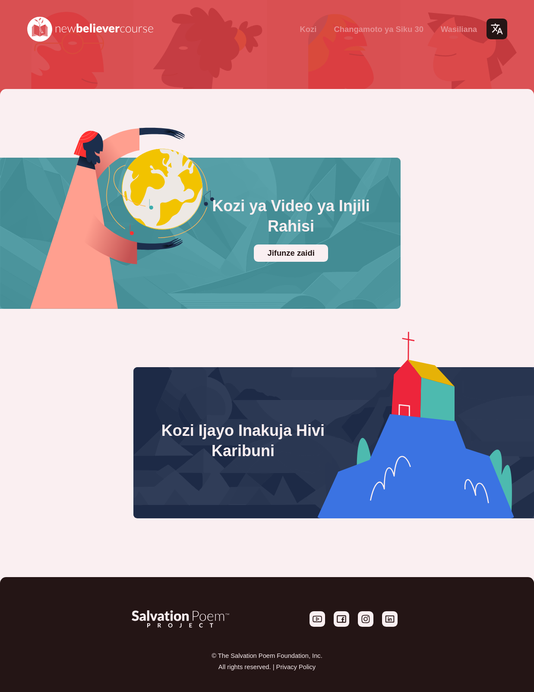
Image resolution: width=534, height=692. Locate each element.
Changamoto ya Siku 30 (378, 29)
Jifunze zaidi (290, 252)
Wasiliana (459, 29)
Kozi (308, 29)
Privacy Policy (296, 666)
